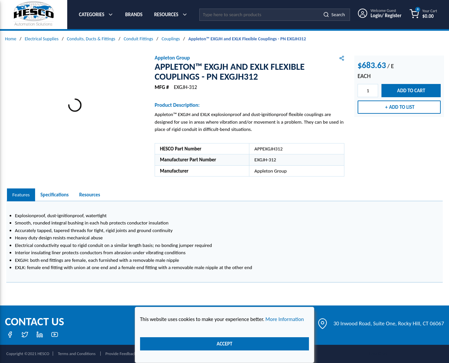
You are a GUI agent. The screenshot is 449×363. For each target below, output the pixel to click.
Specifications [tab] (54, 195)
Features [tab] (20, 195)
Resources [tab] (89, 195)
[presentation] (21, 194)
